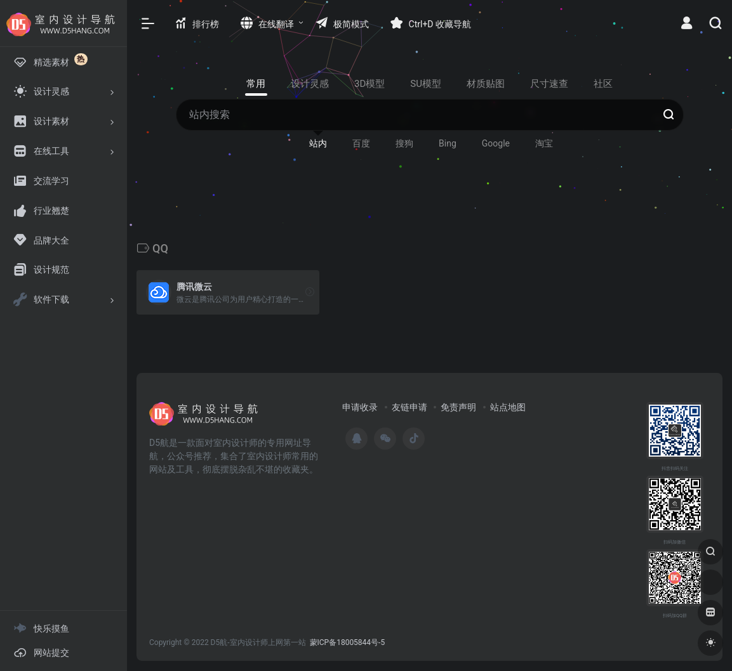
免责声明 (458, 407)
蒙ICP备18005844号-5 (347, 642)
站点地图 (508, 407)
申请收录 (360, 407)
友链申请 (409, 407)
